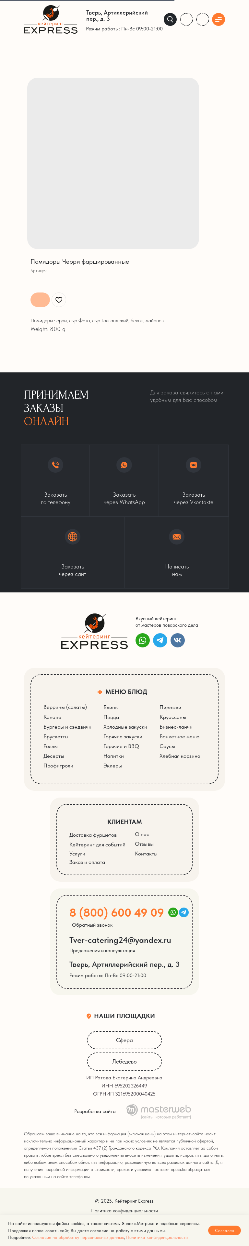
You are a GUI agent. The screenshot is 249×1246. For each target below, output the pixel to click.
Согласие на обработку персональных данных (78, 1237)
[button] (72, 552)
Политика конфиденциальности (157, 1237)
